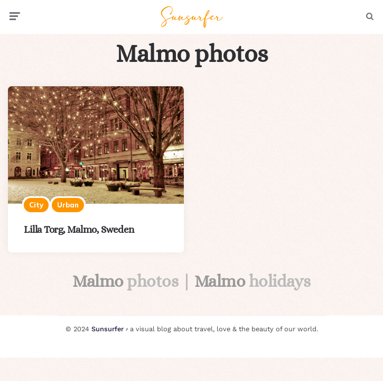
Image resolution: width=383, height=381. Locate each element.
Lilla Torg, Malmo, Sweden (79, 229)
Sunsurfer (107, 329)
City (36, 205)
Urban (68, 205)
